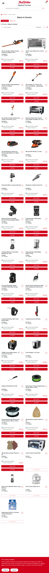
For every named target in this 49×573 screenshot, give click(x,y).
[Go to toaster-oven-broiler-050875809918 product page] (36, 454)
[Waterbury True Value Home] (24, 2)
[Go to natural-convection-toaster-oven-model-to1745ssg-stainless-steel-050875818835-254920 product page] (36, 119)
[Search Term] (24, 8)
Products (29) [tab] (5, 20)
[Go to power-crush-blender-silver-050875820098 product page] (12, 484)
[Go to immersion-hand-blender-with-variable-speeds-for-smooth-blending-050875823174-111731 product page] (36, 320)
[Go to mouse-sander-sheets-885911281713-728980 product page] (36, 421)
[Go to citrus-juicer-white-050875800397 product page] (36, 484)
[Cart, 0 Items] (46, 2)
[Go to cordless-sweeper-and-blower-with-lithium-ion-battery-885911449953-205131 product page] (12, 86)
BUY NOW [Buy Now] (12, 67)
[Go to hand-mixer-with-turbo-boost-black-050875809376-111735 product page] (12, 320)
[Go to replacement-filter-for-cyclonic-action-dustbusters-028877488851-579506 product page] (12, 510)
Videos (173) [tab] (12, 20)
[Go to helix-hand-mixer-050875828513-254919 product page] (12, 187)
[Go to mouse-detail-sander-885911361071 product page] (36, 153)
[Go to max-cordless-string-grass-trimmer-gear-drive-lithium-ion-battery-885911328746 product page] (12, 119)
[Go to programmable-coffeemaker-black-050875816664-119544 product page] (36, 220)
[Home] (1, 14)
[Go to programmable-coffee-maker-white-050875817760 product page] (36, 253)
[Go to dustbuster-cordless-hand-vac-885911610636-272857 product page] (36, 187)
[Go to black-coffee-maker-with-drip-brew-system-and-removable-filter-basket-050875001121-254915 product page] (12, 287)
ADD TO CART (12, 64)
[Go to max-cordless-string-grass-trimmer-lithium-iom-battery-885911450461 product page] (36, 86)
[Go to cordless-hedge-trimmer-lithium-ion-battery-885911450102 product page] (12, 52)
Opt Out (14, 570)
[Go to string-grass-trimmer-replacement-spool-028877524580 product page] (36, 387)
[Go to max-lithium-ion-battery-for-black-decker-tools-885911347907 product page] (12, 153)
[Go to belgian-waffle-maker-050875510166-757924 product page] (12, 220)
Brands (5, 14)
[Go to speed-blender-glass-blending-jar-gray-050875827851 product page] (12, 253)
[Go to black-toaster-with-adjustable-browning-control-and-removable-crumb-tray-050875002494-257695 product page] (12, 354)
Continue (5, 570)
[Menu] (3, 3)
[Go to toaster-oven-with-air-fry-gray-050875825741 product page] (36, 52)
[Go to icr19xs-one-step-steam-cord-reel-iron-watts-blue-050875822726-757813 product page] (36, 287)
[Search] (43, 8)
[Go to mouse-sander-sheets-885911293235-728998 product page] (12, 454)
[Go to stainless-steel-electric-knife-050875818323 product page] (12, 387)
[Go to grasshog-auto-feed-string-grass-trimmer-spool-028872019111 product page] (12, 421)
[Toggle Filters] (47, 27)
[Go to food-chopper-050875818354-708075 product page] (36, 354)
